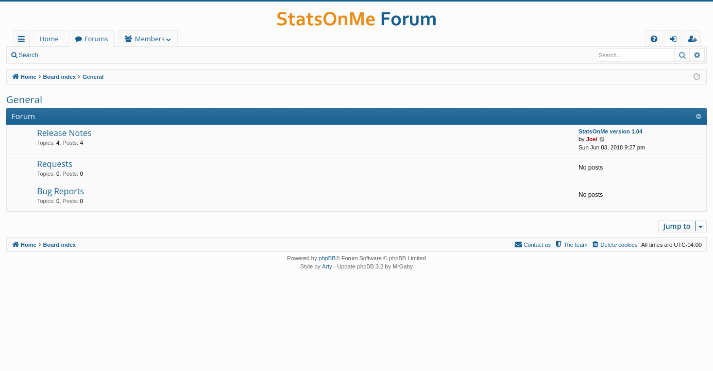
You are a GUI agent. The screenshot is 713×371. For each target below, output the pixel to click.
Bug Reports (60, 191)
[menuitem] (654, 39)
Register (95, 55)
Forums (96, 38)
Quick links (23, 40)
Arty (327, 266)
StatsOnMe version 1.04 (610, 131)
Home (49, 38)
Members (150, 38)
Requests (54, 164)
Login (60, 55)
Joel (592, 139)
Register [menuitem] (694, 40)
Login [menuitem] (675, 40)
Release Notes (64, 133)
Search (28, 55)
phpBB (326, 258)
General (24, 99)
